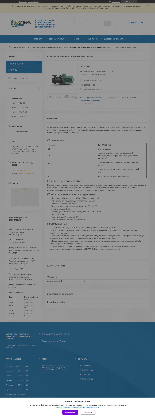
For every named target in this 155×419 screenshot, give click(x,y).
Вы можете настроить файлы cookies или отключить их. (77, 407)
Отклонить (88, 412)
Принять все (70, 412)
